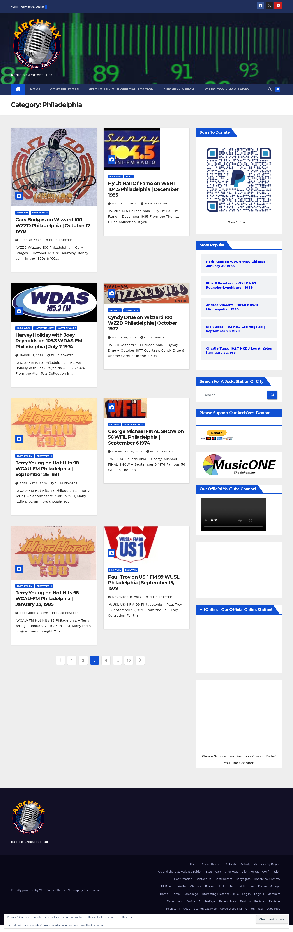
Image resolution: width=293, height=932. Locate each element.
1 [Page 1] (71, 660)
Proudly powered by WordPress (33, 890)
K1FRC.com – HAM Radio (226, 89)
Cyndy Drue (132, 310)
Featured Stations (242, 886)
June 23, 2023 (31, 240)
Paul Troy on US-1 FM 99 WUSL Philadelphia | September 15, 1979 (143, 582)
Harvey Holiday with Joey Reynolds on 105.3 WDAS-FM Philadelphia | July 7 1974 (48, 341)
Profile (190, 901)
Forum (262, 886)
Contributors (64, 89)
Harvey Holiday (44, 328)
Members (274, 894)
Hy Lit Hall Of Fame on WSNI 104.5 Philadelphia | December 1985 (143, 189)
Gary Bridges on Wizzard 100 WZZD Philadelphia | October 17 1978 (52, 225)
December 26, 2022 (127, 451)
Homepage (190, 894)
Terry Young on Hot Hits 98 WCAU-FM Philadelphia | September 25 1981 (47, 468)
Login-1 (259, 894)
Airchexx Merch (178, 89)
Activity (245, 864)
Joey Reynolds (67, 328)
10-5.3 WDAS (23, 328)
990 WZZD (22, 212)
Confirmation (271, 871)
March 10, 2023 (124, 337)
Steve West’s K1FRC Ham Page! (241, 908)
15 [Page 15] (129, 660)
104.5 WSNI (115, 176)
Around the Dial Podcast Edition (180, 871)
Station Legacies (205, 908)
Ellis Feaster (59, 240)
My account (175, 901)
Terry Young (44, 456)
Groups (275, 886)
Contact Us (203, 879)
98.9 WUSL (115, 570)
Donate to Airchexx (267, 879)
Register (259, 901)
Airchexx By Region (267, 864)
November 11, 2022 (127, 597)
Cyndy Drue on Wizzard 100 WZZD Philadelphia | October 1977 (142, 323)
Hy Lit (128, 176)
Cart (218, 871)
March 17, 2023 (32, 355)
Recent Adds (228, 901)
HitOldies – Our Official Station (121, 89)
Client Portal (250, 871)
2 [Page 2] (83, 660)
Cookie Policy (94, 925)
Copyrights (243, 879)
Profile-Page (207, 901)
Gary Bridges (40, 212)
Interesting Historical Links (220, 894)
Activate (231, 864)
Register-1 (173, 908)
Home (35, 89)
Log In (246, 894)
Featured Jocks (215, 886)
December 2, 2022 (34, 613)
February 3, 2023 (34, 483)
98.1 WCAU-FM (24, 456)
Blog (209, 871)
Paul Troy (131, 570)
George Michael (133, 424)
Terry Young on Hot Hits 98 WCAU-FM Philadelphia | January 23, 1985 (47, 598)
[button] (270, 89)
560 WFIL (114, 424)
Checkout (231, 871)
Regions (245, 901)
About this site (212, 864)
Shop (186, 908)
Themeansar (92, 890)
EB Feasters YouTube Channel (181, 886)
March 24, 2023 (125, 203)
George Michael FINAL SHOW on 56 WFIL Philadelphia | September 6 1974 (146, 437)
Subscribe (273, 908)
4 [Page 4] (106, 660)
